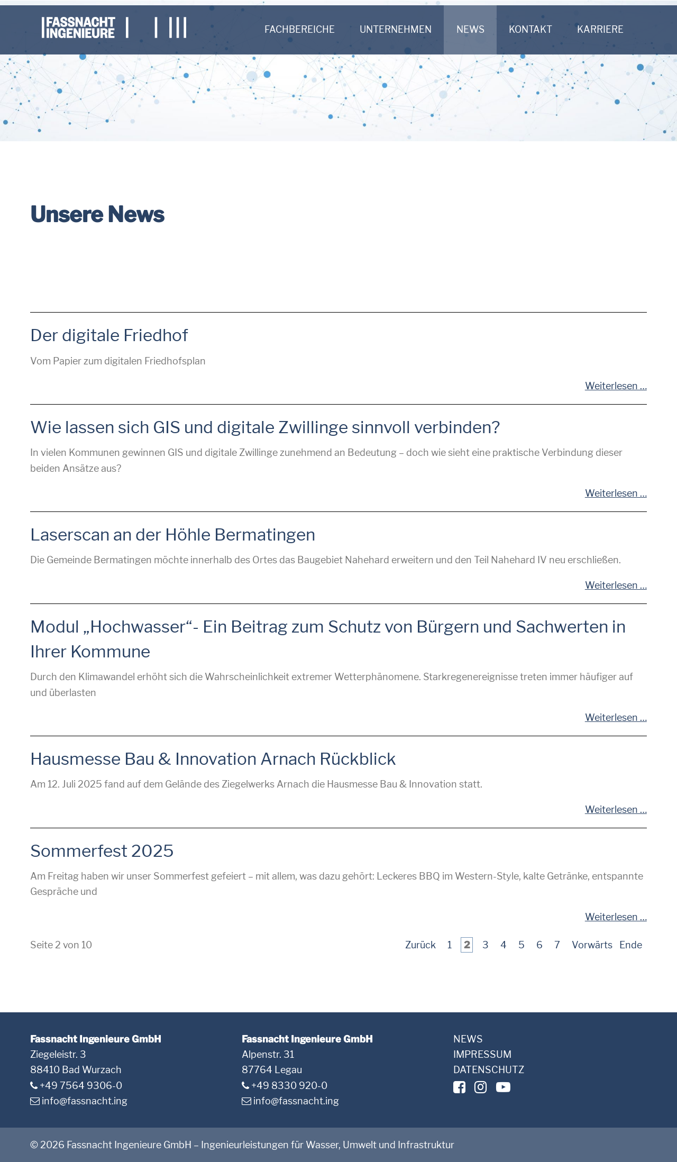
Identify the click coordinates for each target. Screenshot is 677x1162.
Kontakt (538, 29)
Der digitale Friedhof (109, 335)
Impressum (482, 1054)
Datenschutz (488, 1069)
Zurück (420, 944)
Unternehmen (397, 29)
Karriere (609, 29)
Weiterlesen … (616, 385)
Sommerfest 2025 (102, 851)
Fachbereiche (298, 29)
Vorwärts (592, 944)
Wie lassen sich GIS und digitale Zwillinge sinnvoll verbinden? (265, 427)
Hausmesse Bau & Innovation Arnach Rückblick (213, 759)
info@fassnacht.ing (84, 1100)
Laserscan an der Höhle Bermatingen (172, 535)
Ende (630, 944)
